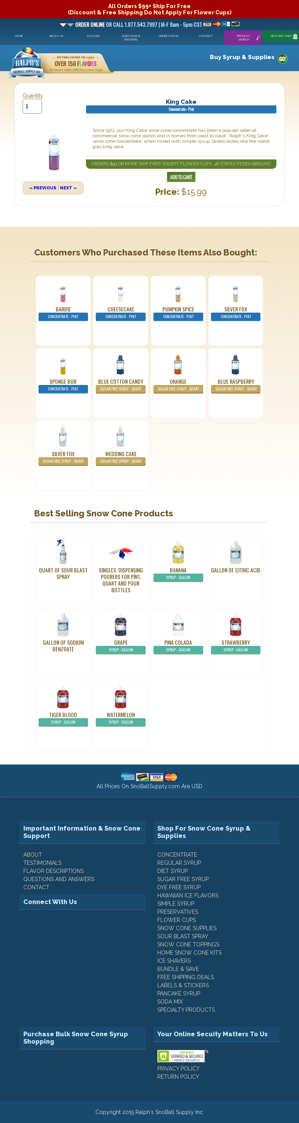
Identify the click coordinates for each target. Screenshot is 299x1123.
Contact (206, 36)
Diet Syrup (172, 871)
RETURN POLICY (178, 1077)
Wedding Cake (121, 458)
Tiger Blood (63, 718)
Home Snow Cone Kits (189, 953)
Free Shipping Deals (185, 977)
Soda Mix (170, 1002)
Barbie (63, 313)
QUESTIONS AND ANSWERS (58, 879)
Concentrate (177, 855)
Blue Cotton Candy (121, 385)
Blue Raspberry (236, 385)
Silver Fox (236, 313)
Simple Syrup (175, 904)
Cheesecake (121, 313)
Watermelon (121, 718)
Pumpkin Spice (178, 313)
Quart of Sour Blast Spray (63, 573)
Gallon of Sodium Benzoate (63, 645)
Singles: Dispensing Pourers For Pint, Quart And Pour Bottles (121, 580)
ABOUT (32, 855)
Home (19, 36)
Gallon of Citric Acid (235, 570)
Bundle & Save (178, 969)
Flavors (93, 36)
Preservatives (177, 912)
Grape (121, 646)
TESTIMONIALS (42, 863)
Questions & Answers (131, 37)
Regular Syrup (179, 863)
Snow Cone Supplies (186, 928)
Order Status (168, 36)
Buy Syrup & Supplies (242, 57)
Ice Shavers (174, 961)
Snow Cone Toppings (188, 944)
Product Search (243, 37)
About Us (56, 36)
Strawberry (236, 646)
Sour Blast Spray (182, 936)
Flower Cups (176, 920)
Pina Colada (178, 646)
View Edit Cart (281, 36)
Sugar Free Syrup (183, 879)
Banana (178, 574)
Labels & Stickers (183, 985)
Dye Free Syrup (179, 887)
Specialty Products (186, 1010)
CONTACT (36, 887)
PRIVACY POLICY (178, 1068)
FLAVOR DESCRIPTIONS (53, 871)
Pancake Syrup (178, 993)
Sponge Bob (63, 385)
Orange (178, 385)
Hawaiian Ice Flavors (187, 895)
